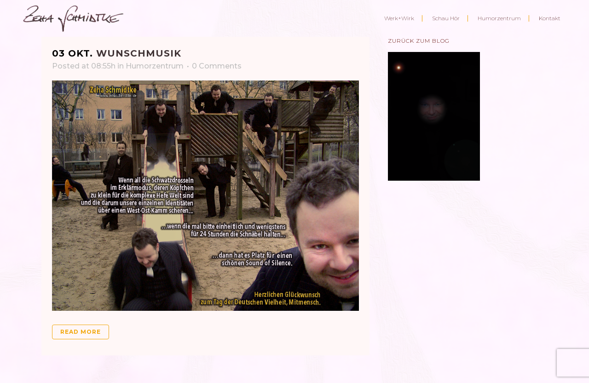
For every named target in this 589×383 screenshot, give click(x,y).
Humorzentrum (155, 66)
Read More (80, 331)
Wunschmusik (138, 53)
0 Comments (217, 66)
